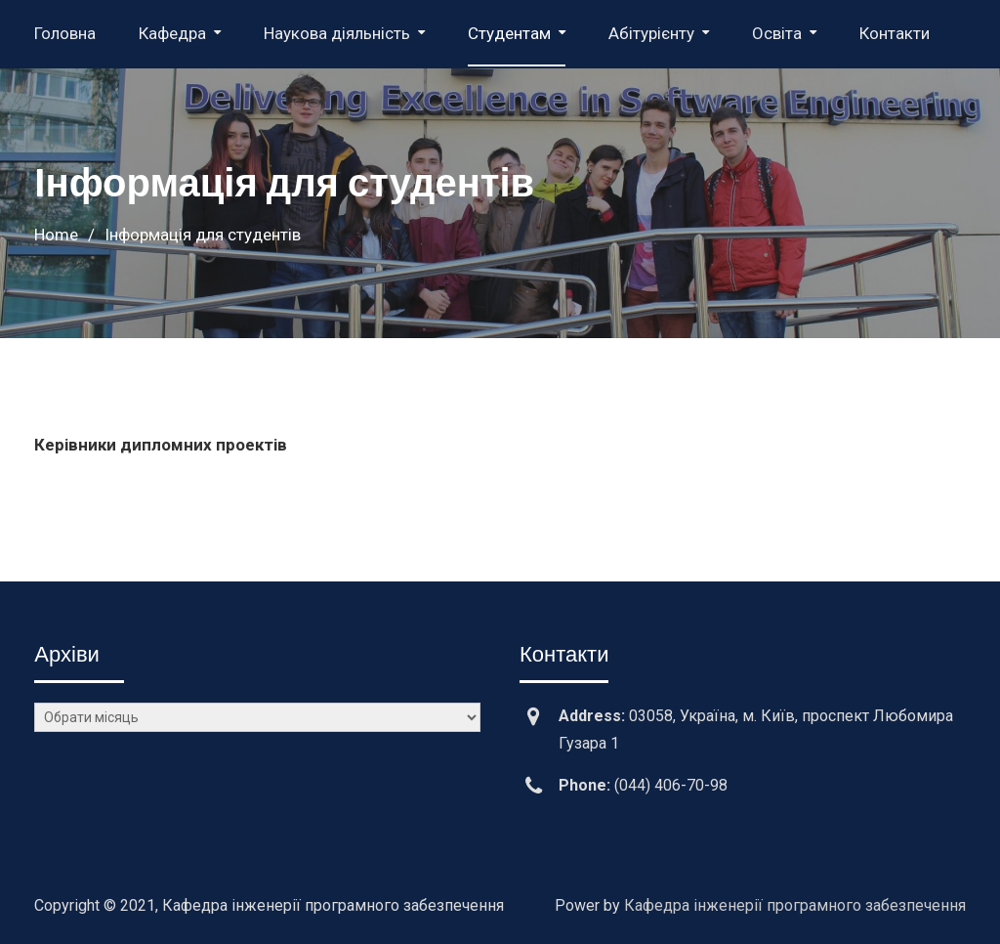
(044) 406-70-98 (671, 785)
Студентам (509, 33)
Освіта (777, 33)
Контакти (894, 33)
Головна (65, 33)
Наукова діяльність (337, 33)
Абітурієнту (651, 33)
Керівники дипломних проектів (160, 444)
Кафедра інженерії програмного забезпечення (795, 905)
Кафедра (172, 33)
